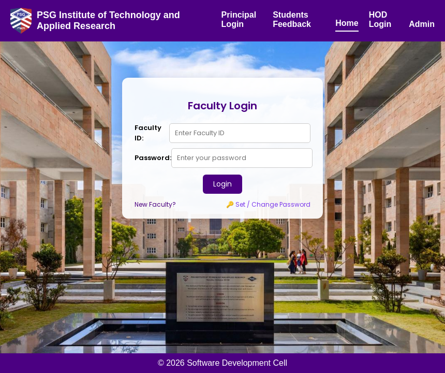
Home (346, 23)
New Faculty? (155, 204)
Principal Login (239, 19)
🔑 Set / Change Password (268, 204)
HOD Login (380, 19)
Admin (422, 24)
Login (222, 184)
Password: (153, 158)
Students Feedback (292, 19)
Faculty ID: (148, 133)
